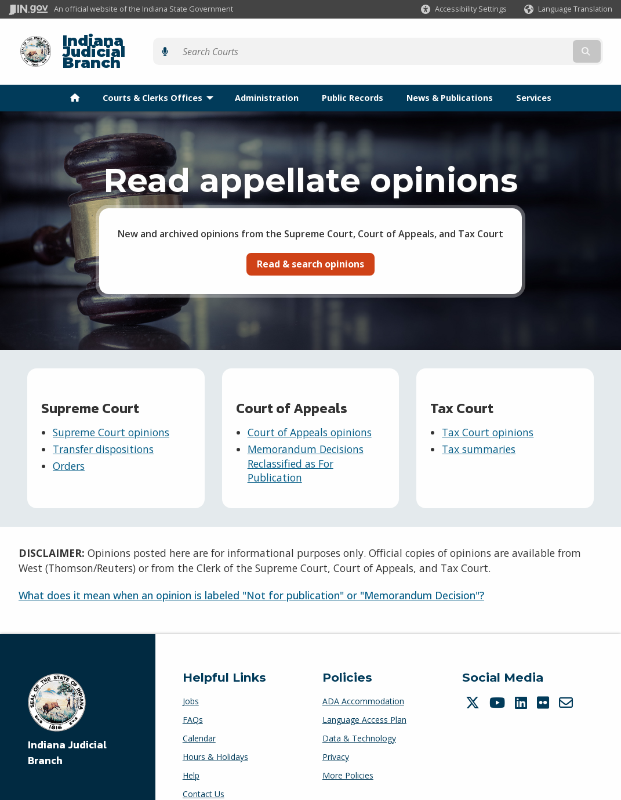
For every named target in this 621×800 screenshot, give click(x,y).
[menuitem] (74, 77)
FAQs (193, 699)
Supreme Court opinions (111, 412)
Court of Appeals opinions (310, 412)
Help (191, 755)
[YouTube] (498, 682)
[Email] (567, 682)
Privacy (335, 736)
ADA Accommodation (363, 680)
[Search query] (539, 41)
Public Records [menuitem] (352, 77)
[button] (464, 9)
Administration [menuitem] (267, 77)
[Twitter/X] (474, 682)
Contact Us (203, 773)
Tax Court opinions (487, 412)
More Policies (347, 755)
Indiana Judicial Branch (145, 41)
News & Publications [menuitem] (449, 77)
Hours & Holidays (215, 736)
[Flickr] (544, 682)
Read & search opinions (310, 243)
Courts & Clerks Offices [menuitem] (161, 77)
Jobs (191, 680)
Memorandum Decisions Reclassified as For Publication (306, 443)
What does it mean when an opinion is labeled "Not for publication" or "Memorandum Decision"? (251, 575)
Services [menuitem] (533, 77)
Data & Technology (359, 717)
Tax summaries (478, 429)
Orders (69, 446)
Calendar (199, 717)
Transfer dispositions (103, 429)
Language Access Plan (364, 699)
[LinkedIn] (522, 682)
